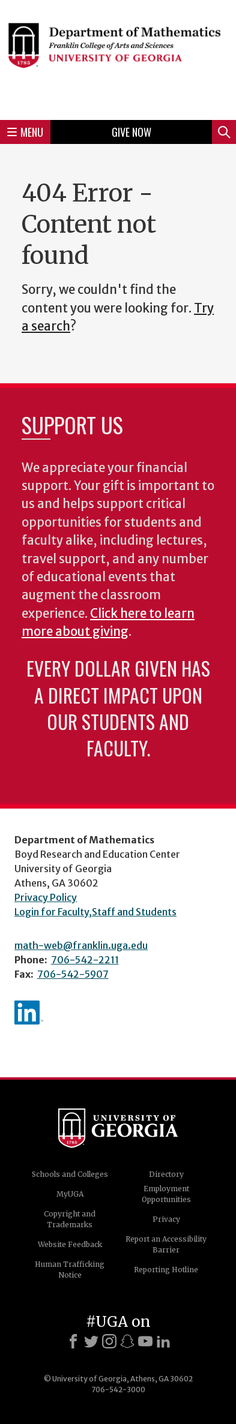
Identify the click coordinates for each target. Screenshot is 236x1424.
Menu (25, 132)
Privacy (166, 1219)
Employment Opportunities (166, 1194)
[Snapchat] (127, 1341)
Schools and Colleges (70, 1174)
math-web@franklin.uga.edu (81, 945)
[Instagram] (109, 1341)
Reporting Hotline (166, 1269)
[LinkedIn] (163, 1341)
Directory (166, 1174)
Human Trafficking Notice (69, 1269)
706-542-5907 (73, 974)
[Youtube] (145, 1341)
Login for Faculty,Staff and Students (95, 912)
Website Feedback (70, 1244)
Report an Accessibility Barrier (166, 1244)
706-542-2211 (85, 960)
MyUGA (69, 1193)
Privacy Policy (45, 897)
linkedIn (28, 1013)
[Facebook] (73, 1341)
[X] (91, 1341)
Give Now (131, 132)
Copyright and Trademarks (69, 1219)
